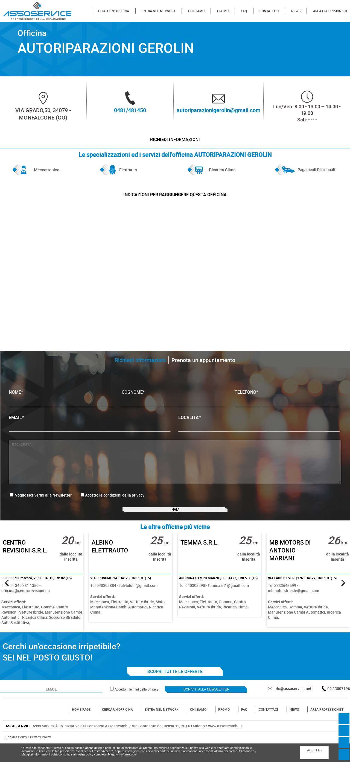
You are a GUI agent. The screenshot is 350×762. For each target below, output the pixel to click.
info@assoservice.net (292, 705)
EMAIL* (89, 432)
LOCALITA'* (259, 432)
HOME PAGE (81, 726)
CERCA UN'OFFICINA (113, 11)
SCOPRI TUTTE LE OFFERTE (175, 689)
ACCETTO (314, 750)
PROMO (223, 11)
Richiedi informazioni (175, 142)
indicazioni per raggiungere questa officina (175, 202)
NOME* (61, 407)
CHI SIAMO (196, 11)
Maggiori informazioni (122, 754)
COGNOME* (174, 407)
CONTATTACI (269, 11)
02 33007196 (338, 705)
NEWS (296, 11)
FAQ (244, 11)
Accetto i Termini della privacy (136, 706)
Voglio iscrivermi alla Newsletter (41, 504)
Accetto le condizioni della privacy (114, 504)
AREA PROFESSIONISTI (330, 11)
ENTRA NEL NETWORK (159, 11)
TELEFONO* (287, 407)
